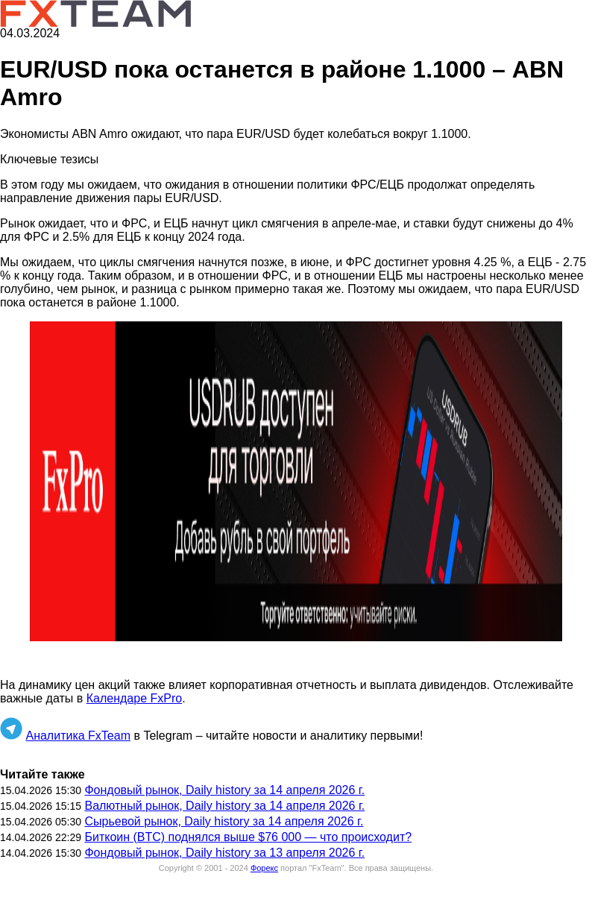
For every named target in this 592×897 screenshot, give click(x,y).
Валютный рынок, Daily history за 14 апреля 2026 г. (224, 805)
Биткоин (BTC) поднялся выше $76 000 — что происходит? (248, 837)
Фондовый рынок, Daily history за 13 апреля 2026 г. (224, 852)
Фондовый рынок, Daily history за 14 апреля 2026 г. (224, 790)
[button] (296, 481)
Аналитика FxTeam (77, 735)
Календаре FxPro (134, 698)
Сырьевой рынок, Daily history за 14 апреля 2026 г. (223, 821)
